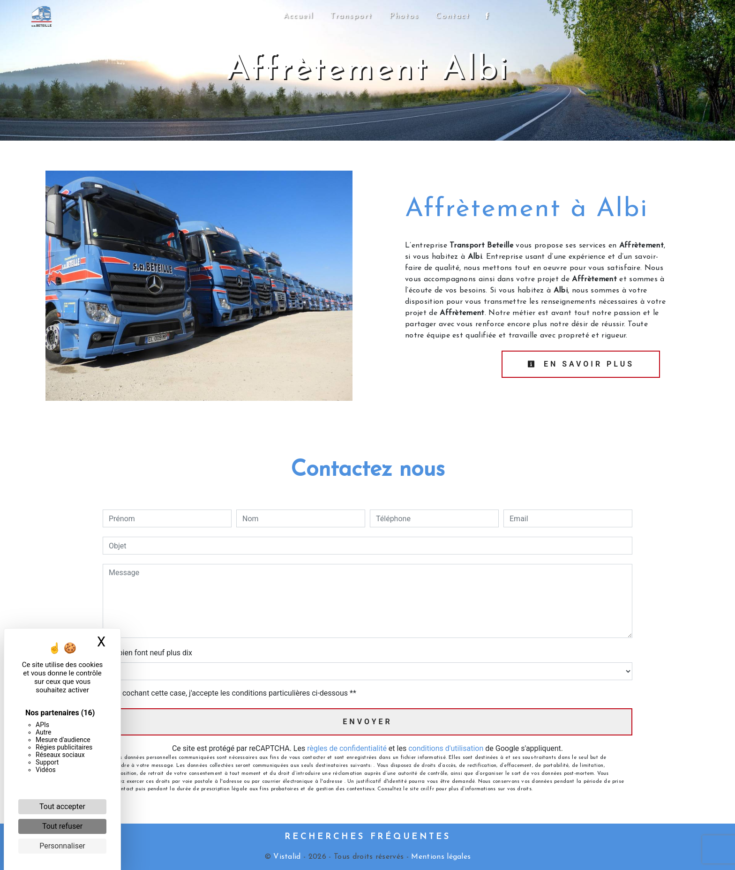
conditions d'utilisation (445, 748)
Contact (453, 16)
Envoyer (367, 721)
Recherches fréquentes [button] (368, 837)
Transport (351, 16)
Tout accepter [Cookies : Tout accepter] (62, 806)
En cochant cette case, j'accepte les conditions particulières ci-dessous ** (234, 693)
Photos (404, 16)
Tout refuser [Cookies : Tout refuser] (62, 826)
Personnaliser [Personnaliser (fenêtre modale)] (62, 845)
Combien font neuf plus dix (147, 652)
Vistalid (287, 857)
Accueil (299, 16)
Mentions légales (440, 857)
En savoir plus (580, 364)
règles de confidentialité (347, 748)
